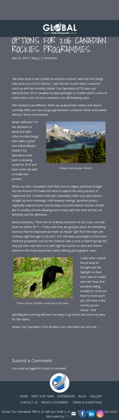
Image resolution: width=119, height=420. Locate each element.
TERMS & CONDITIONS (87, 402)
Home (24, 396)
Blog (35, 58)
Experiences (66, 396)
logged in (35, 368)
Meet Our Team (42, 396)
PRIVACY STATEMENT (55, 402)
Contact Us (29, 402)
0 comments (49, 58)
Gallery (96, 396)
